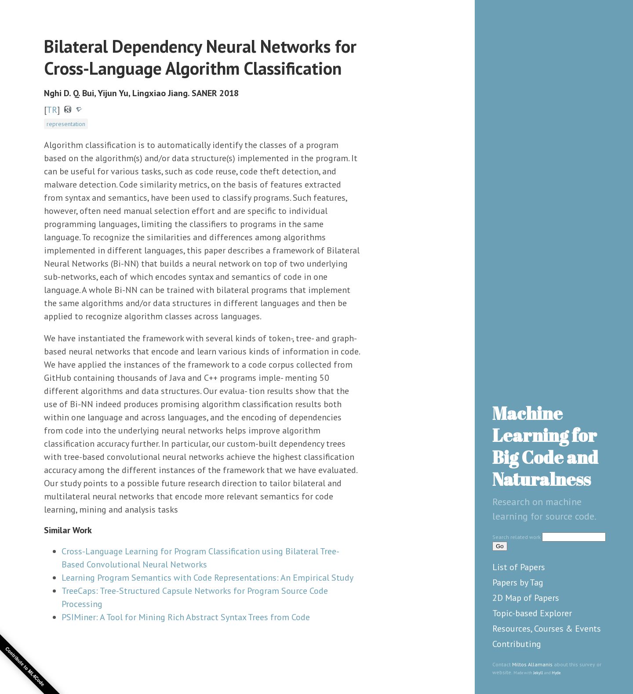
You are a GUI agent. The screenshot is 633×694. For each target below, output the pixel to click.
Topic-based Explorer (532, 613)
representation (66, 124)
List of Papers (518, 567)
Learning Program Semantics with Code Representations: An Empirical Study (207, 577)
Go (500, 546)
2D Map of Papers (525, 598)
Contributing (516, 644)
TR (52, 110)
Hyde (556, 672)
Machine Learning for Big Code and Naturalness (545, 446)
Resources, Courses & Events (546, 628)
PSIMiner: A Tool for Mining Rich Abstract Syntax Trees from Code (186, 617)
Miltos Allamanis (532, 664)
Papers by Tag (517, 582)
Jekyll (538, 672)
